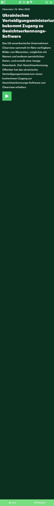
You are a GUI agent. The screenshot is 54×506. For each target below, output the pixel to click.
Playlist (41, 502)
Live (14, 502)
